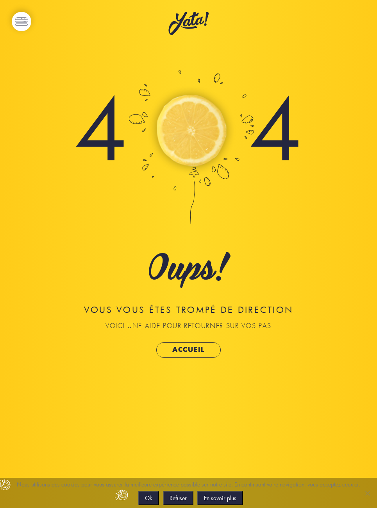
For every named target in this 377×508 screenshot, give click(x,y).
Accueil (188, 349)
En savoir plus (220, 498)
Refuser (178, 498)
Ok (148, 498)
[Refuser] (367, 493)
